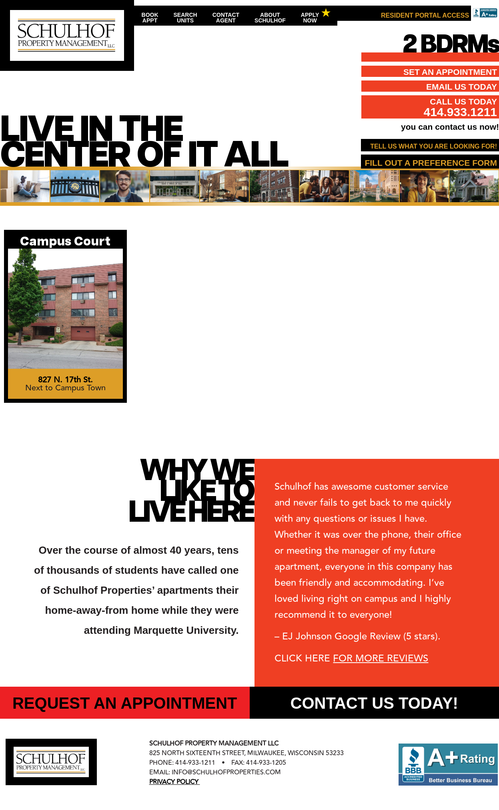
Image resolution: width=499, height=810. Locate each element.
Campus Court (65, 242)
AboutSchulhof (270, 17)
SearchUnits (185, 17)
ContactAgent (225, 17)
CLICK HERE (351, 658)
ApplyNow (310, 17)
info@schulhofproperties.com (226, 772)
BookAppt (150, 17)
